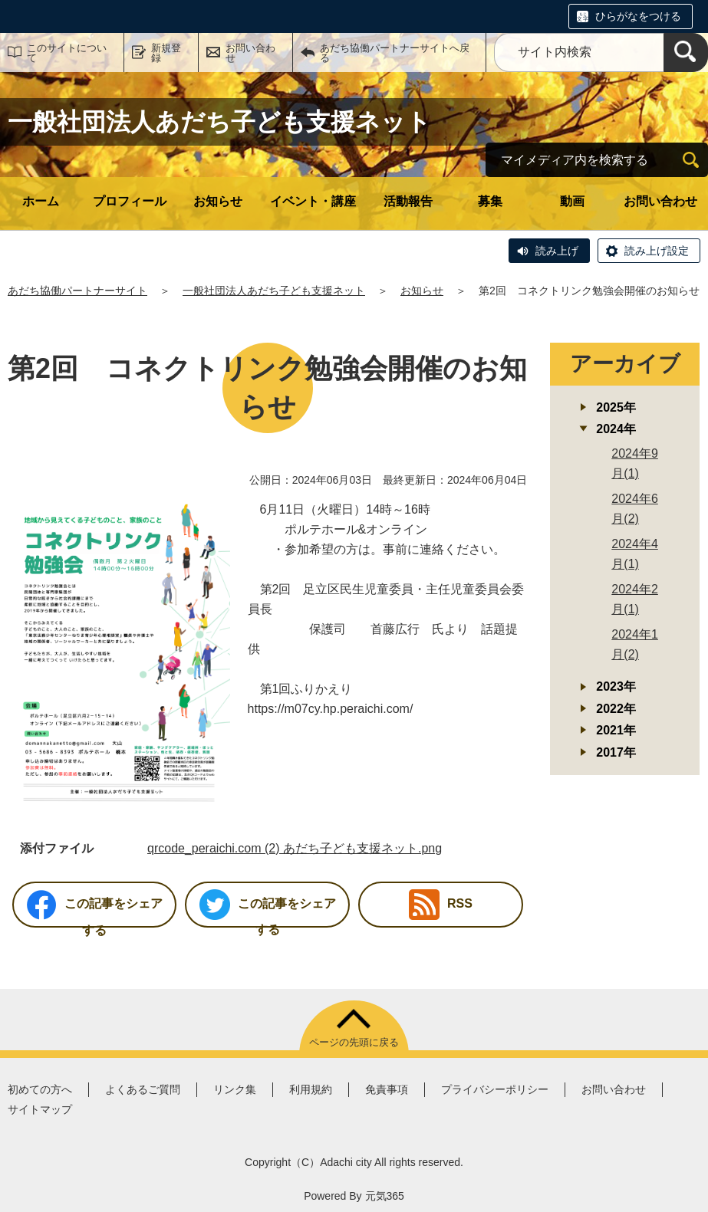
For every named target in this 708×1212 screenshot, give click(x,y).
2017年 (616, 752)
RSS (441, 904)
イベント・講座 (313, 201)
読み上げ (556, 251)
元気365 (384, 1196)
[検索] (686, 52)
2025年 (616, 407)
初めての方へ (40, 1089)
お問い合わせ (250, 53)
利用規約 (310, 1089)
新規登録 (166, 53)
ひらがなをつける (638, 16)
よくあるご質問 (142, 1089)
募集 (490, 201)
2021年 (616, 730)
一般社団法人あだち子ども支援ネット (274, 290)
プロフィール (129, 201)
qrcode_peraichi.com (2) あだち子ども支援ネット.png (294, 848)
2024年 (616, 428)
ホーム (40, 201)
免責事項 (386, 1089)
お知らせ (217, 201)
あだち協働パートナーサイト (77, 290)
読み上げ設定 (656, 251)
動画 (572, 201)
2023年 (616, 686)
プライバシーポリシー (494, 1089)
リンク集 (234, 1089)
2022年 (616, 708)
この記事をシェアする (94, 908)
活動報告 (408, 201)
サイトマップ (40, 1109)
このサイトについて (67, 53)
